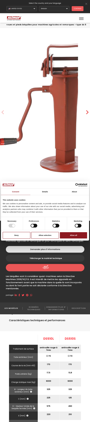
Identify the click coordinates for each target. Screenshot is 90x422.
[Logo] (26, 17)
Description (79, 308)
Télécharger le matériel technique (46, 258)
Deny (16, 235)
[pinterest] (28, 295)
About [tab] (74, 192)
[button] (87, 112)
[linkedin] (17, 295)
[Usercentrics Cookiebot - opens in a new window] (77, 185)
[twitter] (24, 295)
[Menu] (81, 17)
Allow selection (45, 235)
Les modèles (11, 310)
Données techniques (33, 308)
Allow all (73, 235)
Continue (77, 9)
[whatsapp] (32, 295)
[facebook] (20, 295)
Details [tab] (45, 192)
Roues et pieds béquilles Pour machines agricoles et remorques (40, 24)
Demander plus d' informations (45, 249)
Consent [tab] (15, 192)
